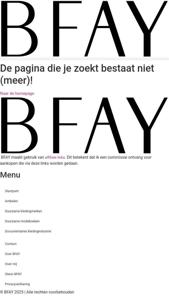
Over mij (11, 264)
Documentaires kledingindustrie (28, 231)
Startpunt (12, 191)
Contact (10, 244)
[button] (84, 59)
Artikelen (11, 201)
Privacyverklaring (17, 284)
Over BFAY (12, 254)
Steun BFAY (13, 274)
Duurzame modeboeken (22, 221)
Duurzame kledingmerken (23, 211)
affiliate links (55, 157)
